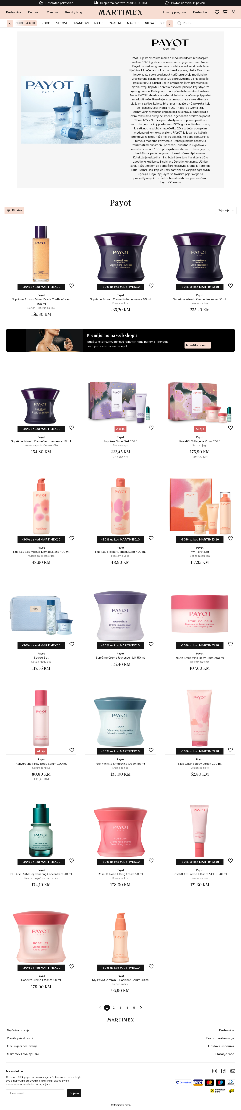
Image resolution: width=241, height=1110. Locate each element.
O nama (52, 12)
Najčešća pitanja (18, 1030)
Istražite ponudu (197, 345)
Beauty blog (73, 12)
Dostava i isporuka (221, 1046)
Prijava (74, 1093)
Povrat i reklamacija (220, 1038)
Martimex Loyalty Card (23, 1054)
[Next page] (141, 1008)
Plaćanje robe (224, 1054)
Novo (45, 23)
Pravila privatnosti (20, 1038)
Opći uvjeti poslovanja (22, 1046)
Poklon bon (200, 12)
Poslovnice (13, 12)
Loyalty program (174, 12)
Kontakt (34, 12)
